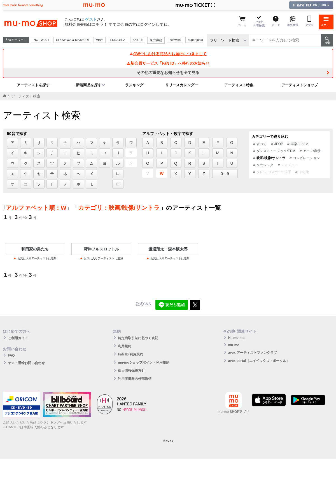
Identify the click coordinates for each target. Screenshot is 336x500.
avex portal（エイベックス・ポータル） (259, 361)
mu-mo (233, 345)
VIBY (99, 39)
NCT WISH (41, 39)
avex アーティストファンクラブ (252, 353)
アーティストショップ (299, 85)
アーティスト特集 (238, 85)
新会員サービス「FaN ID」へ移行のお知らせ (168, 63)
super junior (196, 39)
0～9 (225, 173)
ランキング (134, 85)
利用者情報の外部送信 (134, 379)
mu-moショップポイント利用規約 (143, 362)
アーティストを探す (33, 85)
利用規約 (124, 346)
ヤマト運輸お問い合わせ (26, 363)
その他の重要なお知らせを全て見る (168, 72)
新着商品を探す (88, 85)
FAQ (11, 355)
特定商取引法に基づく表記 (138, 338)
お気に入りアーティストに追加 (35, 258)
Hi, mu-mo (236, 338)
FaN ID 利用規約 (130, 354)
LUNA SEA (117, 39)
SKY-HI (138, 39)
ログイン (148, 24)
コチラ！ (100, 24)
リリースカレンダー (181, 85)
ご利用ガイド (18, 338)
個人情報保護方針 (131, 371)
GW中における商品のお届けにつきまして (168, 54)
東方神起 (156, 40)
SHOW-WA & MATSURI (72, 39)
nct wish (175, 39)
